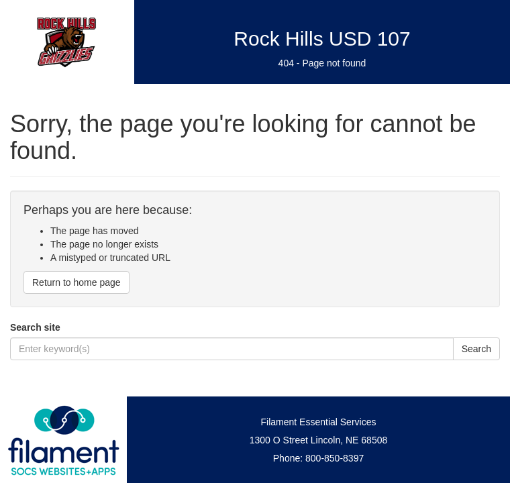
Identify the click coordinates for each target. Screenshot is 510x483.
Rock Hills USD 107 (322, 39)
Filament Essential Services (318, 422)
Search (476, 348)
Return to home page (76, 282)
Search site (35, 327)
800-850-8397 (334, 458)
